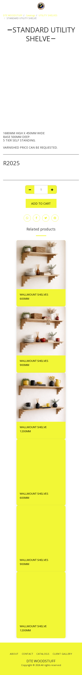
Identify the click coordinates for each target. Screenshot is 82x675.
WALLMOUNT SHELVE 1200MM (33, 429)
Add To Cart (41, 203)
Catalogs (30, 15)
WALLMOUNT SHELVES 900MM (34, 363)
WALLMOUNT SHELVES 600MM (34, 296)
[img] (41, 264)
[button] (4, 6)
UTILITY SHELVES (48, 15)
